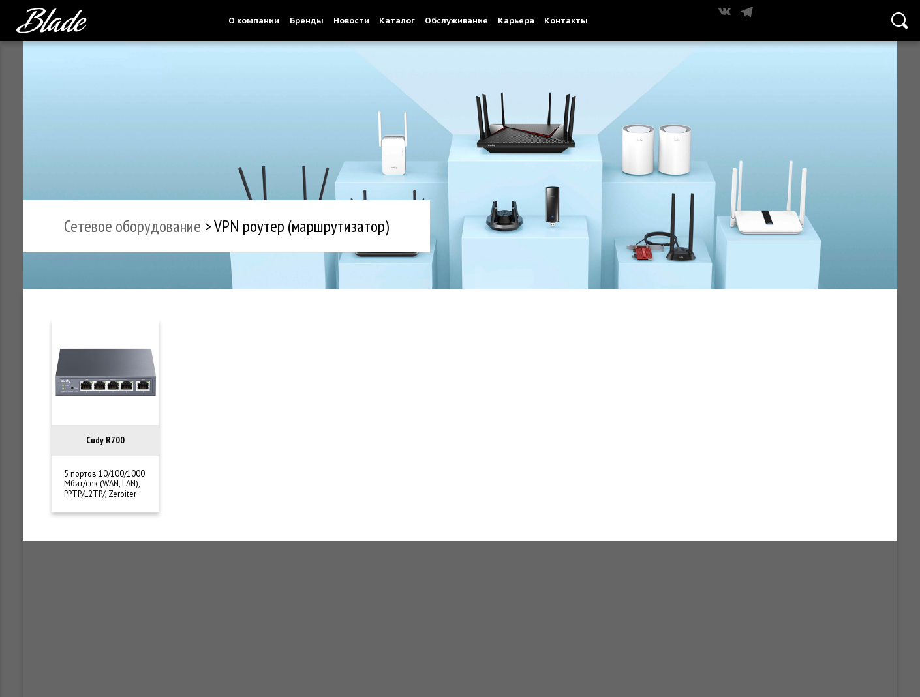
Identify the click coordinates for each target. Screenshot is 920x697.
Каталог (397, 20)
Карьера (516, 20)
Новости (351, 20)
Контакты (566, 20)
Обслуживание (456, 20)
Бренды (307, 20)
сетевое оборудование (132, 226)
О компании (253, 20)
